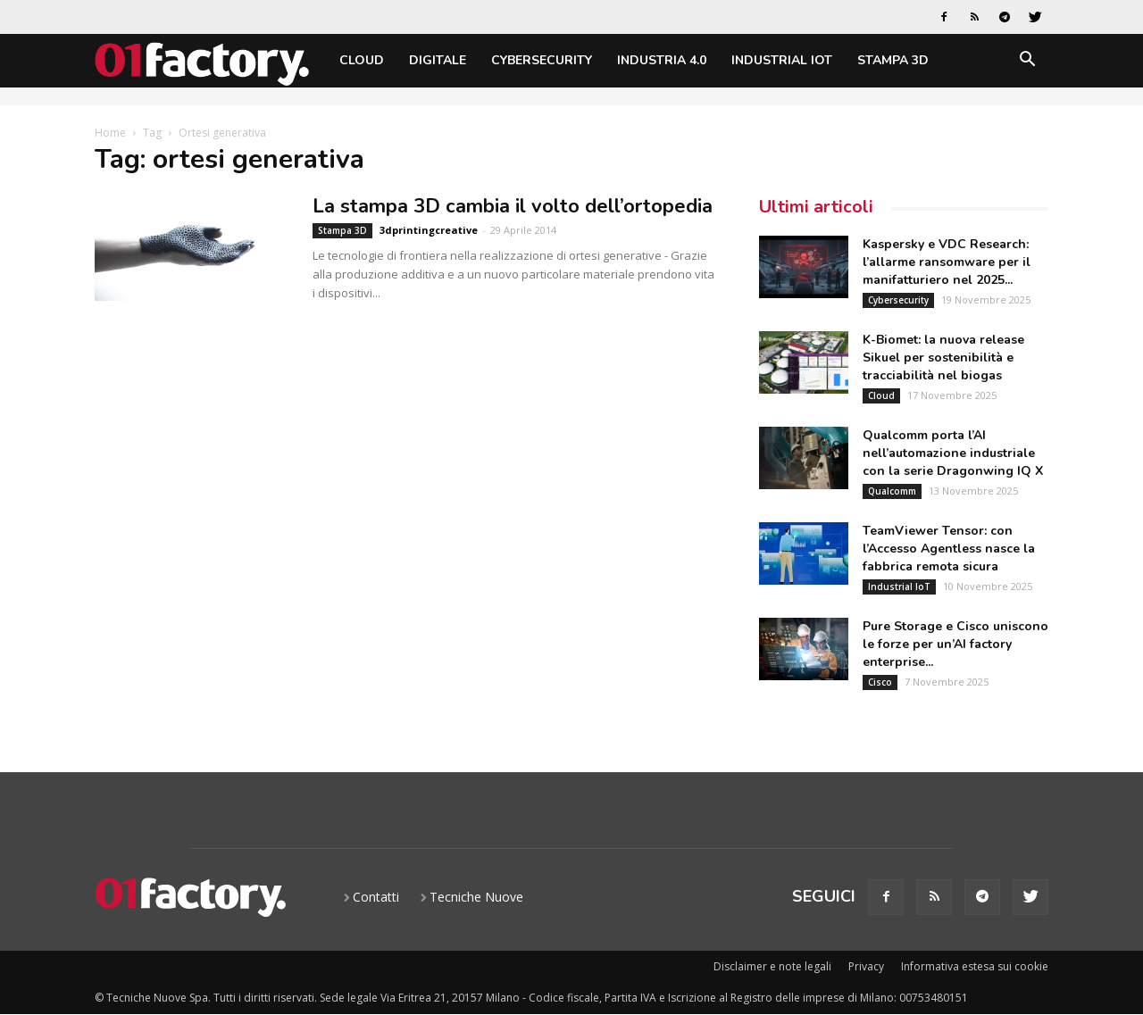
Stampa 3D (893, 60)
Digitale (437, 60)
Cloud (361, 60)
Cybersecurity (541, 60)
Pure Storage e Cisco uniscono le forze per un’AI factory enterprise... (955, 644)
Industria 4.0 (661, 60)
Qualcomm (892, 491)
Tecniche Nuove (476, 896)
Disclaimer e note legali (772, 966)
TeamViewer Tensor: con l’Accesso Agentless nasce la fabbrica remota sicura (949, 548)
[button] (1026, 62)
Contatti (376, 896)
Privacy (866, 966)
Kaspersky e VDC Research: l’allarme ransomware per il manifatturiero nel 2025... (946, 262)
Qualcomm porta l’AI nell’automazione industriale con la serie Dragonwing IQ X (953, 453)
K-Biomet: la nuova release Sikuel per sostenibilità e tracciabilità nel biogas (943, 357)
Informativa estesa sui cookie (974, 966)
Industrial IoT (781, 60)
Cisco (880, 682)
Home (110, 132)
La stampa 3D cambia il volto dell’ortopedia (513, 206)
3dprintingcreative (429, 230)
